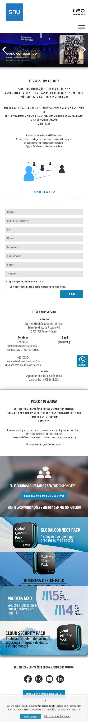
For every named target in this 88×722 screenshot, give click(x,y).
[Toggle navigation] (81, 27)
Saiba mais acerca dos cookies (57, 716)
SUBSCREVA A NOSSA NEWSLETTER (44, 693)
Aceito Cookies (30, 716)
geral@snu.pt (68, 342)
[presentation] (20, 295)
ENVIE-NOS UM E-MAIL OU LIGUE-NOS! (47, 495)
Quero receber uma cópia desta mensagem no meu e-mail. (33, 286)
